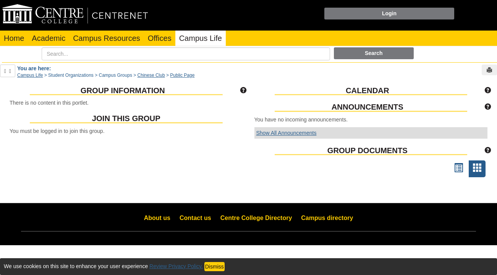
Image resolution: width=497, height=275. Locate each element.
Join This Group (126, 118)
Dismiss (214, 267)
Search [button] (374, 53)
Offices (160, 38)
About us (157, 218)
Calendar (367, 90)
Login (389, 13)
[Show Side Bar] (7, 71)
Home (14, 38)
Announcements (367, 107)
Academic (48, 38)
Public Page (182, 75)
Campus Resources (106, 38)
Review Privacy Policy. (176, 266)
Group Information (123, 90)
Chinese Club (151, 75)
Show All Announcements (286, 133)
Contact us (195, 218)
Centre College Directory (256, 218)
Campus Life (200, 38)
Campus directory (327, 218)
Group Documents (367, 150)
